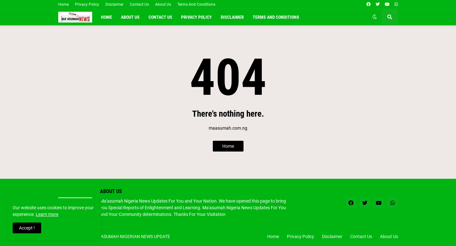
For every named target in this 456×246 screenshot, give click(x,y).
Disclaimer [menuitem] (232, 17)
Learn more (47, 214)
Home (63, 4)
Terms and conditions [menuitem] (276, 17)
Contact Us (139, 4)
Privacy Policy (87, 4)
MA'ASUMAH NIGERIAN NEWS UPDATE (132, 236)
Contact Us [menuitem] (160, 17)
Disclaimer (114, 4)
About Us (163, 4)
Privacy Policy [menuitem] (196, 17)
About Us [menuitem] (130, 17)
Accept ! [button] (27, 227)
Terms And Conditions (196, 4)
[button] (375, 17)
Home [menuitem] (106, 17)
